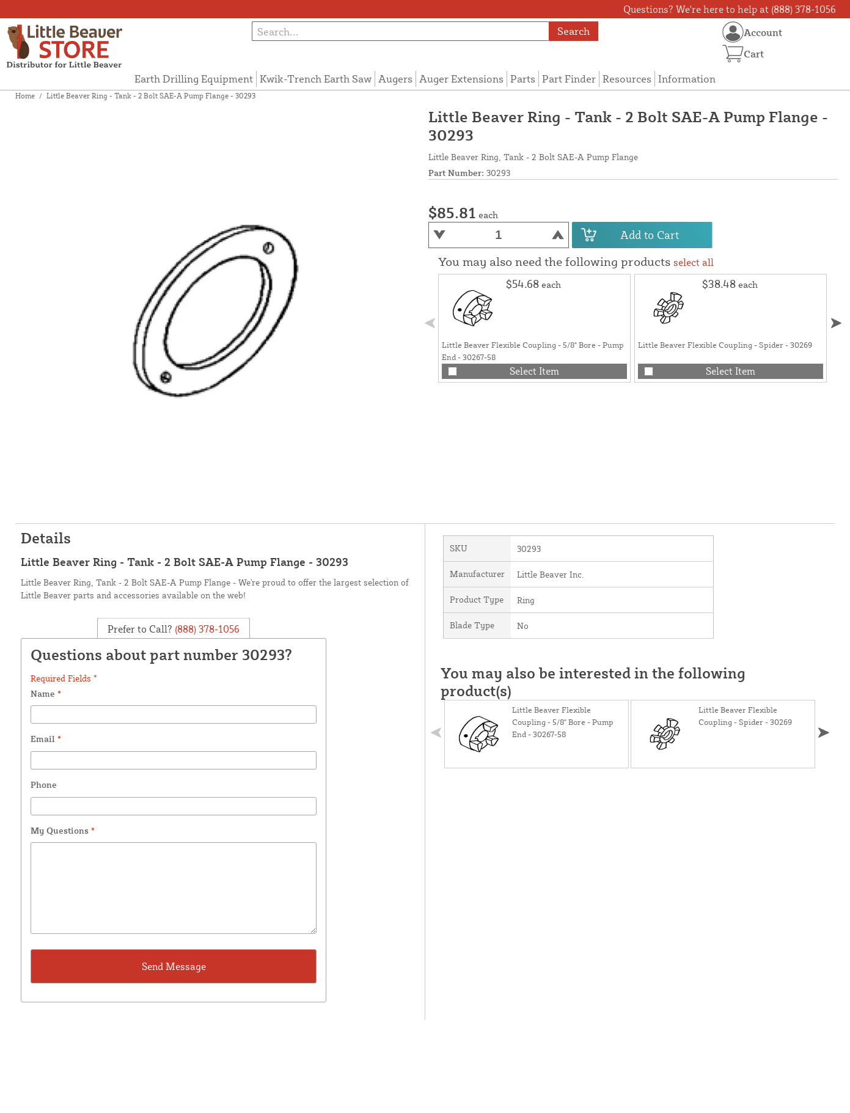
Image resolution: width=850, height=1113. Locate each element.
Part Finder (569, 78)
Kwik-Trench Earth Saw (316, 78)
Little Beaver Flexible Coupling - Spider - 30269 (725, 345)
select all (693, 262)
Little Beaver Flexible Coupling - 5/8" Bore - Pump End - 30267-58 (563, 722)
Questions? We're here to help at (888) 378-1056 (729, 9)
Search (573, 30)
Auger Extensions (461, 78)
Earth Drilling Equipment (193, 78)
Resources (627, 78)
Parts (522, 78)
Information (687, 78)
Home (25, 95)
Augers (395, 78)
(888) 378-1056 (206, 629)
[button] (835, 323)
